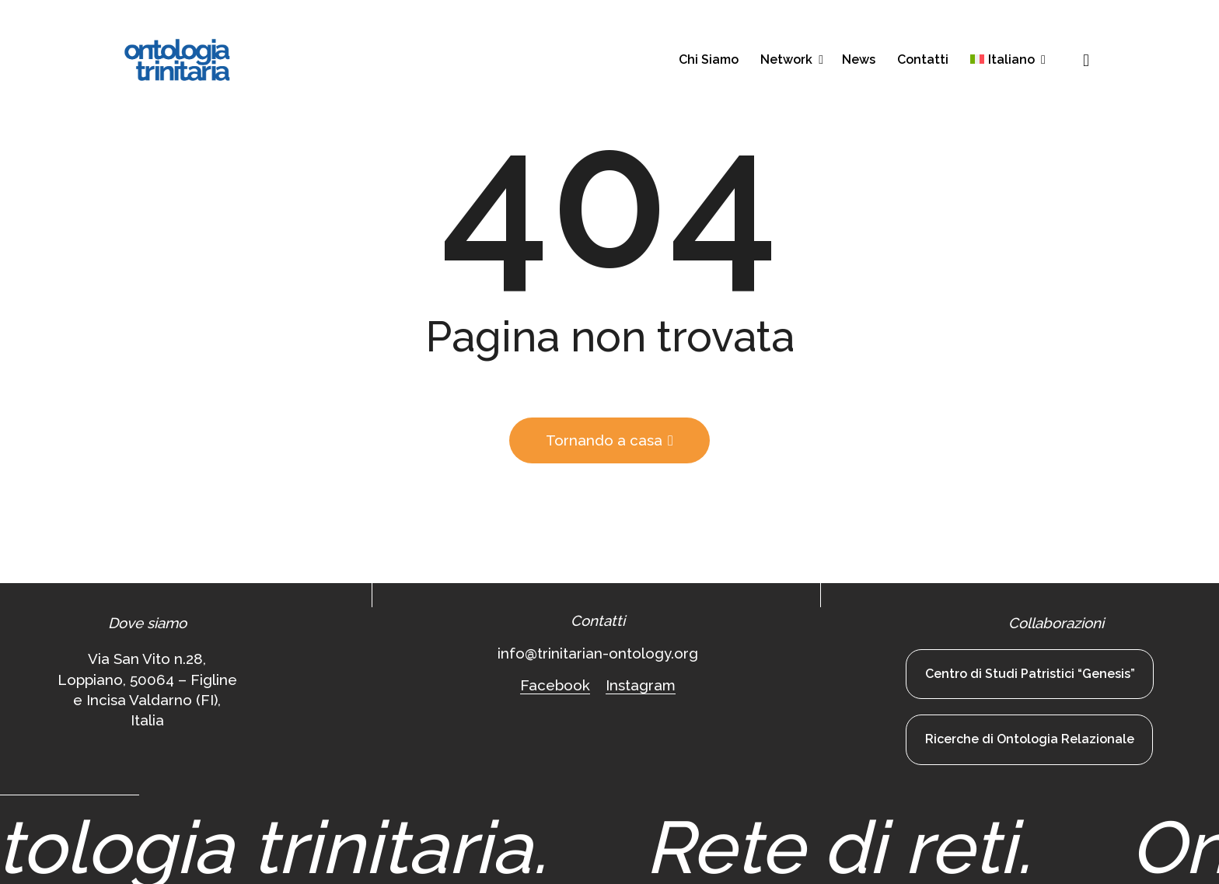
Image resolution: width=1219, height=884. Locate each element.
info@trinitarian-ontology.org (598, 653)
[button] (1086, 60)
